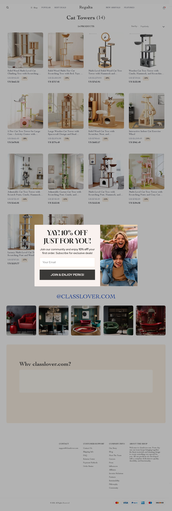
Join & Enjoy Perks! (67, 275)
